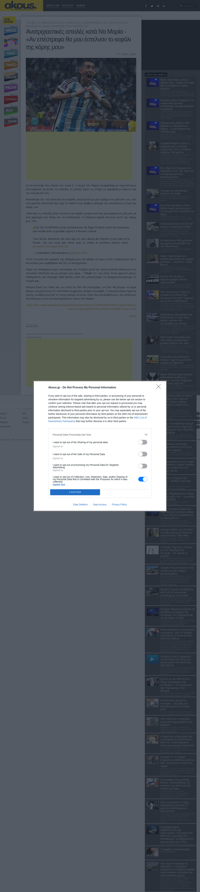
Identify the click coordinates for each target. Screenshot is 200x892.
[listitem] (100, 434)
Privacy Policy (119, 504)
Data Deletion (80, 504)
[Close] (159, 387)
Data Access (100, 504)
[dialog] (100, 446)
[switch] (142, 442)
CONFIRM (75, 492)
